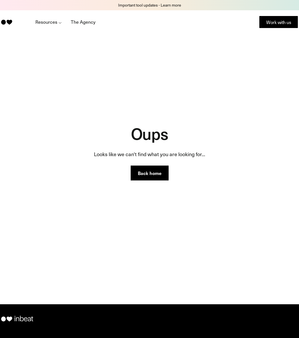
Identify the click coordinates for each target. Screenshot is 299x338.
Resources (48, 21)
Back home (149, 173)
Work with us (278, 22)
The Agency (83, 21)
